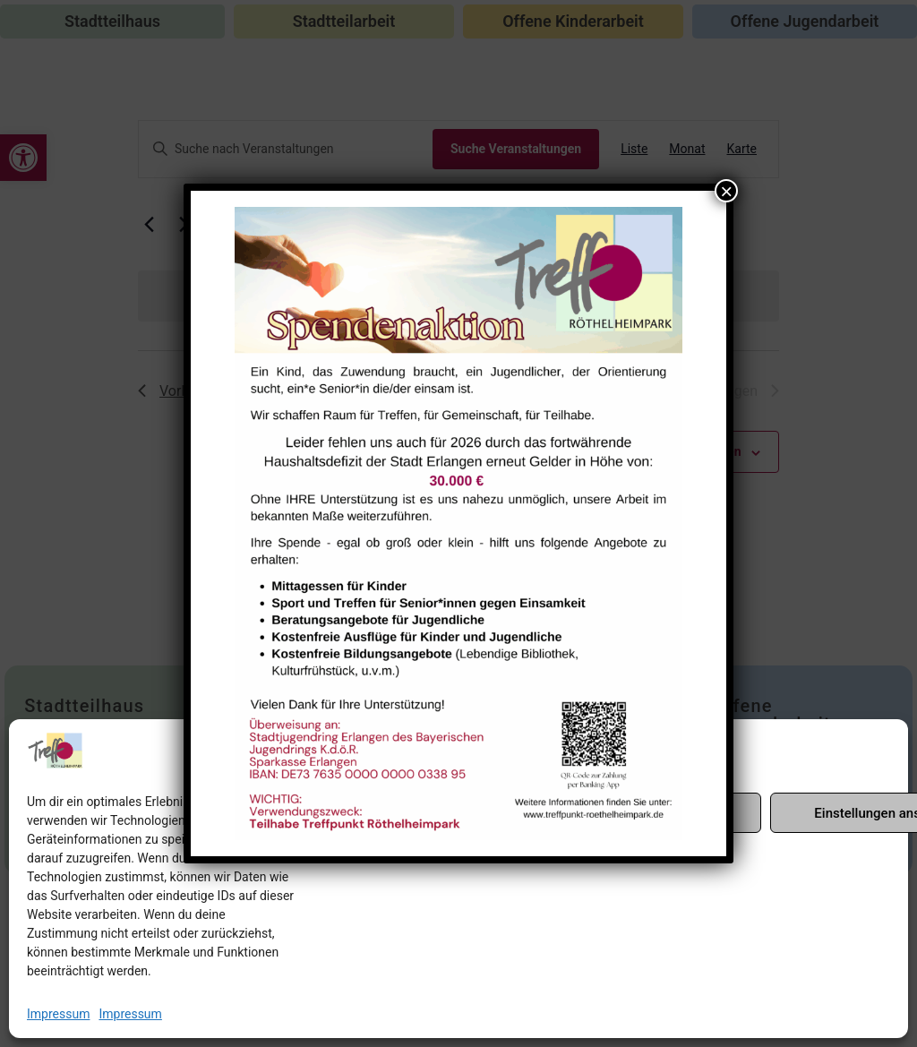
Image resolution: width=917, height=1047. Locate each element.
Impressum (58, 1014)
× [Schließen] (726, 190)
